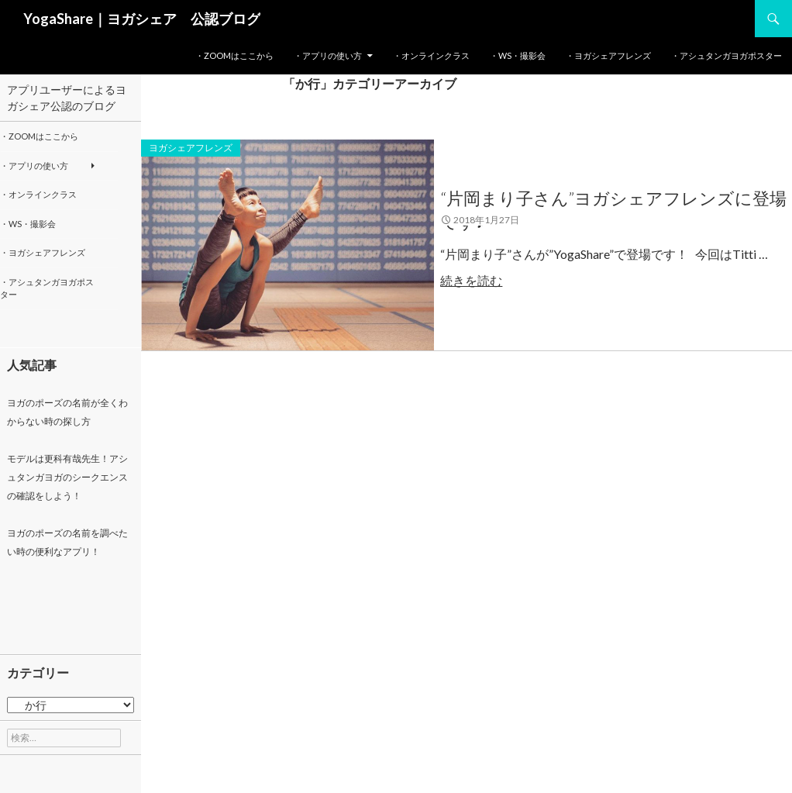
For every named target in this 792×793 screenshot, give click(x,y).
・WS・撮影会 (518, 55)
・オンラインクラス (431, 55)
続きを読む (486, 280)
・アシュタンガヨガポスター (726, 55)
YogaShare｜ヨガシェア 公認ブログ (141, 18)
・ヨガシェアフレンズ (608, 55)
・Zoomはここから (234, 55)
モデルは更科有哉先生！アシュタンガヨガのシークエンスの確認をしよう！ (67, 477)
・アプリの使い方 (328, 55)
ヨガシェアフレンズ (190, 147)
